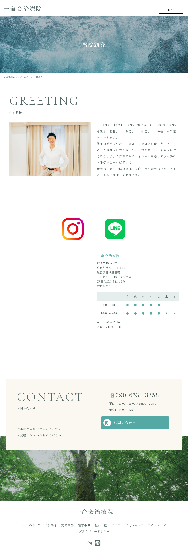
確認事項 (71, 525)
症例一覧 (85, 525)
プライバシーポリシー (157, 525)
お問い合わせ (128, 423)
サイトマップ (133, 525)
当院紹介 (42, 525)
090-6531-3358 (137, 395)
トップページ (25, 525)
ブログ (98, 525)
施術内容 (56, 525)
